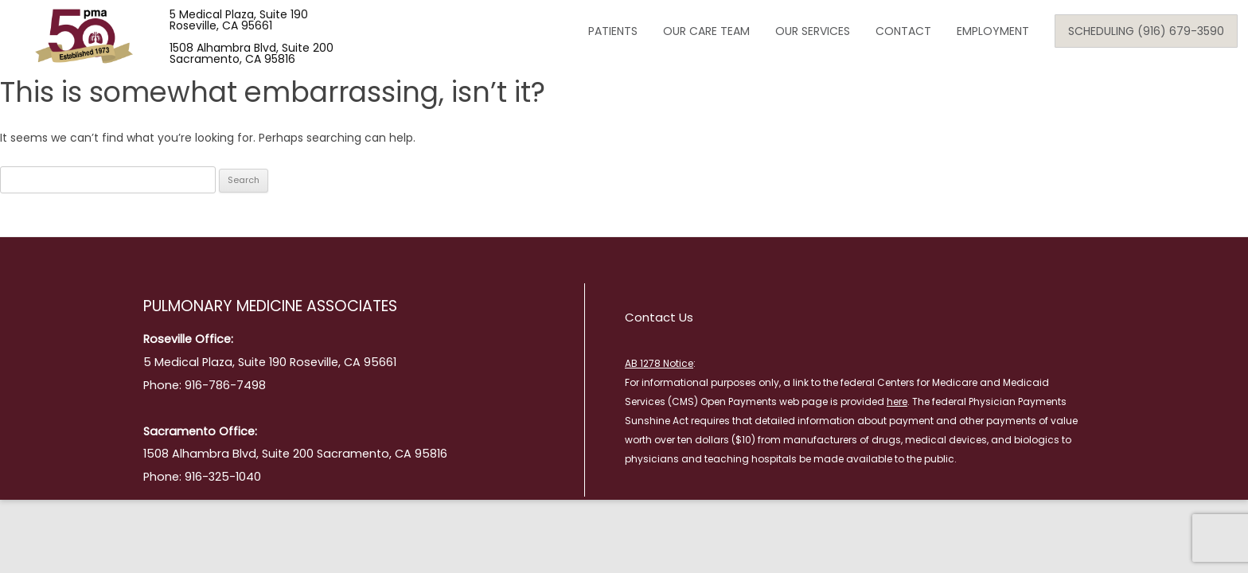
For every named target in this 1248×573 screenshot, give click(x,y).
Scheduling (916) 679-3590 (1146, 31)
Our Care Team (706, 31)
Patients (613, 31)
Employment (993, 31)
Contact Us (659, 317)
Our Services (812, 31)
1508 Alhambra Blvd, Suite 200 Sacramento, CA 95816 (251, 53)
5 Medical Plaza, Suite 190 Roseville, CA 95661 (239, 19)
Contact (903, 31)
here (897, 401)
